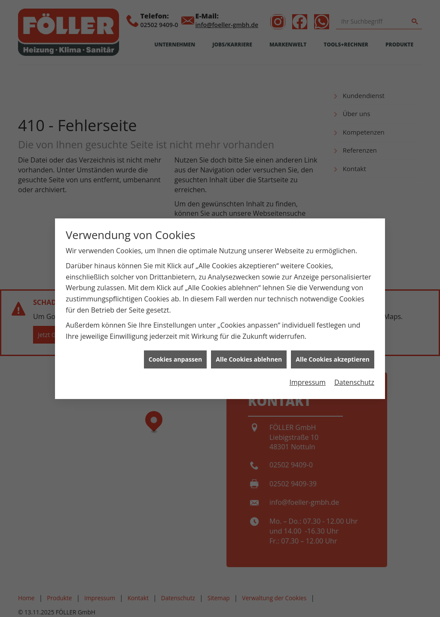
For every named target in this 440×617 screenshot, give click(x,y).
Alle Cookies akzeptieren (333, 355)
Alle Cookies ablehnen (249, 355)
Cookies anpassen (175, 355)
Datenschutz (354, 378)
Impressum (307, 378)
